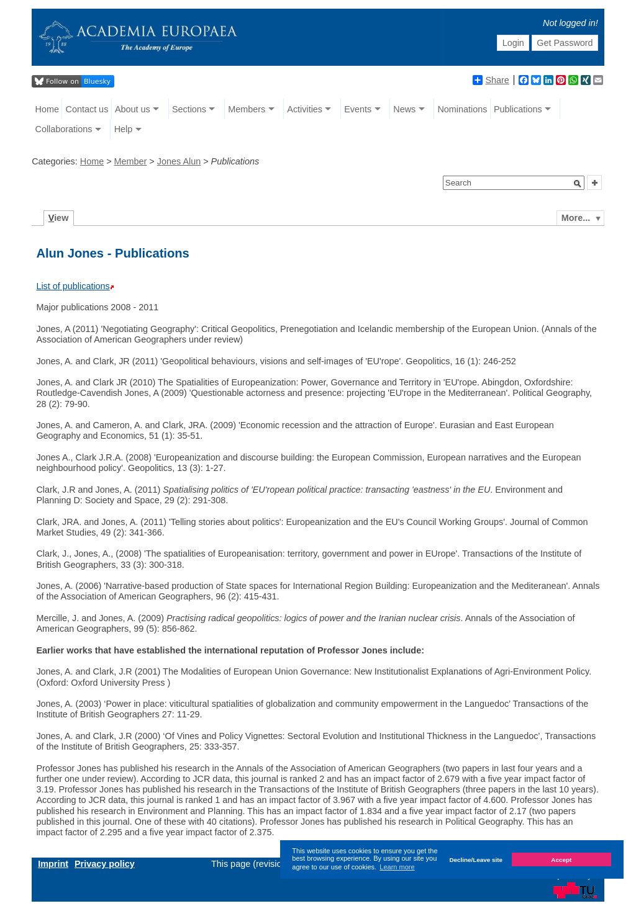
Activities (304, 109)
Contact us (87, 109)
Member (130, 161)
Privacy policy (105, 864)
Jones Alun (179, 161)
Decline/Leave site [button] (475, 859)
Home (47, 109)
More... (575, 218)
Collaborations (64, 129)
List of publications (72, 286)
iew (58, 218)
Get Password (565, 43)
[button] (578, 184)
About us (132, 109)
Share (491, 80)
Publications (518, 109)
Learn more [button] (396, 867)
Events (357, 109)
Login (513, 43)
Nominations (462, 109)
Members (246, 109)
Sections (189, 109)
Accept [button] (561, 859)
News (404, 109)
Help (123, 129)
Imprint (53, 864)
